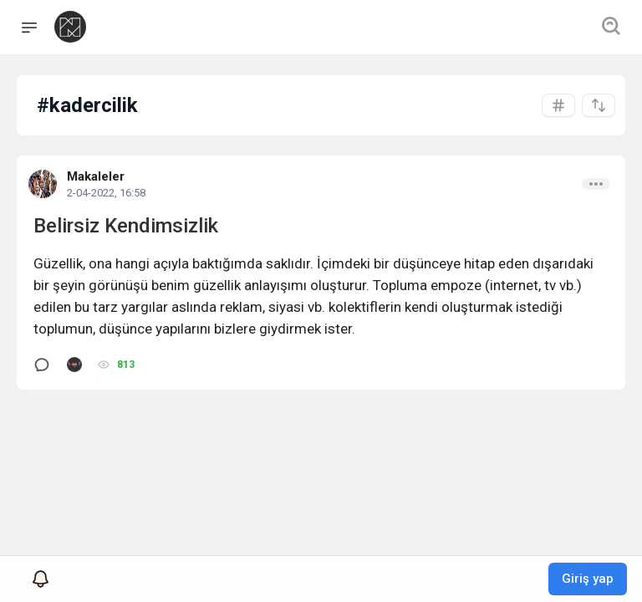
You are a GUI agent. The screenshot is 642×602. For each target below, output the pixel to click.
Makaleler (96, 176)
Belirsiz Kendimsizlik (125, 225)
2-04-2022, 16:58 (106, 192)
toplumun (63, 328)
